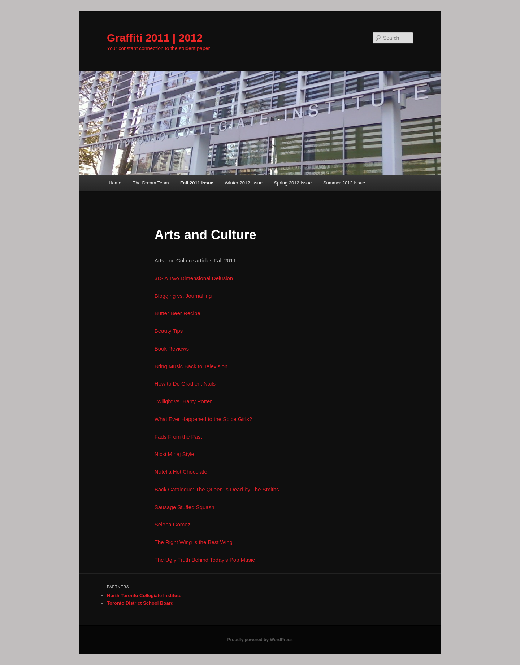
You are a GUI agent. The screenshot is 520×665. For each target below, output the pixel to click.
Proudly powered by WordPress (259, 639)
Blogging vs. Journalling (183, 296)
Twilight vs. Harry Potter (183, 401)
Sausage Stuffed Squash (184, 507)
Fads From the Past (178, 437)
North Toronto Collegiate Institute (144, 595)
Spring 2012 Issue (293, 183)
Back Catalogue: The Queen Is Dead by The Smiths (217, 489)
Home (115, 183)
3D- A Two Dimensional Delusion (194, 278)
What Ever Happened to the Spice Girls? (203, 419)
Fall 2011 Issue (196, 183)
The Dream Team (151, 183)
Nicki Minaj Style (174, 454)
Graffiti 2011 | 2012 (155, 38)
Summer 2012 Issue (344, 183)
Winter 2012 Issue (244, 183)
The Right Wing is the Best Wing (194, 542)
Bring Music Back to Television (191, 366)
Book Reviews (172, 348)
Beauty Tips (169, 331)
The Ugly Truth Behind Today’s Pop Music (205, 560)
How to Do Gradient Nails (185, 384)
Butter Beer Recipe (177, 313)
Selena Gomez (172, 524)
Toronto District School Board (140, 603)
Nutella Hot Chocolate (181, 472)
